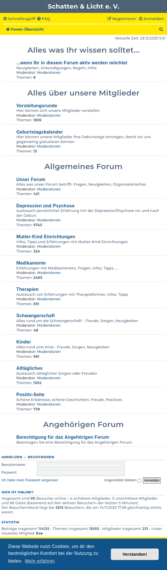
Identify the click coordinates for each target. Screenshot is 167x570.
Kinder (23, 341)
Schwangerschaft (35, 315)
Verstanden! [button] (135, 554)
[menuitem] (43, 19)
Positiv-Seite (30, 394)
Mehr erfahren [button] (40, 561)
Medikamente (31, 263)
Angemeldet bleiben (122, 480)
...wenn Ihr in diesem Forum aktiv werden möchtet (71, 62)
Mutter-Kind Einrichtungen (45, 236)
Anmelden (11, 457)
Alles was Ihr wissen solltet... (83, 50)
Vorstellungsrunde (36, 105)
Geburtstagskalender (39, 132)
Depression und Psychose (45, 205)
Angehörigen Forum (83, 424)
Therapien (27, 289)
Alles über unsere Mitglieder (83, 93)
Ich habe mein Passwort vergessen (29, 480)
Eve (39, 533)
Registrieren (41, 457)
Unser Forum (30, 179)
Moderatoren (49, 72)
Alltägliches (29, 368)
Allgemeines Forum (83, 166)
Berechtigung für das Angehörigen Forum (62, 437)
